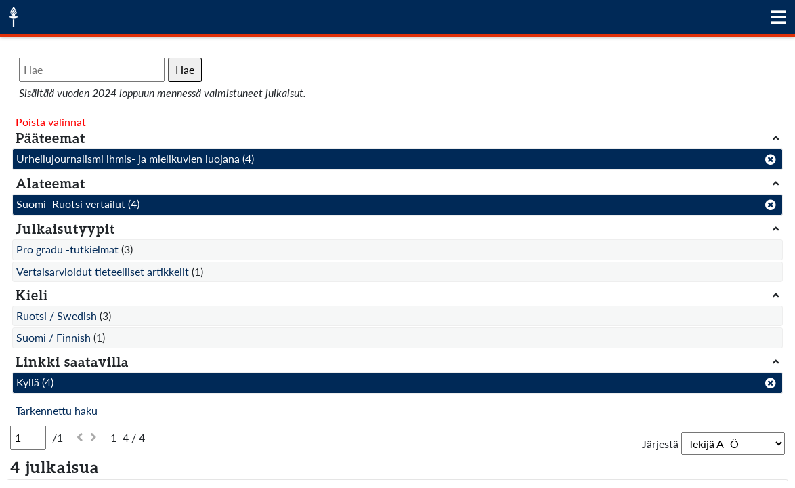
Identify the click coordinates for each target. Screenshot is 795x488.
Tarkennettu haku (57, 410)
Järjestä (660, 443)
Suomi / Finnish (53, 337)
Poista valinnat (51, 121)
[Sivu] (28, 438)
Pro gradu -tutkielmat (67, 249)
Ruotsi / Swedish (56, 315)
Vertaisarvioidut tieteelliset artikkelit (102, 271)
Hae (184, 69)
